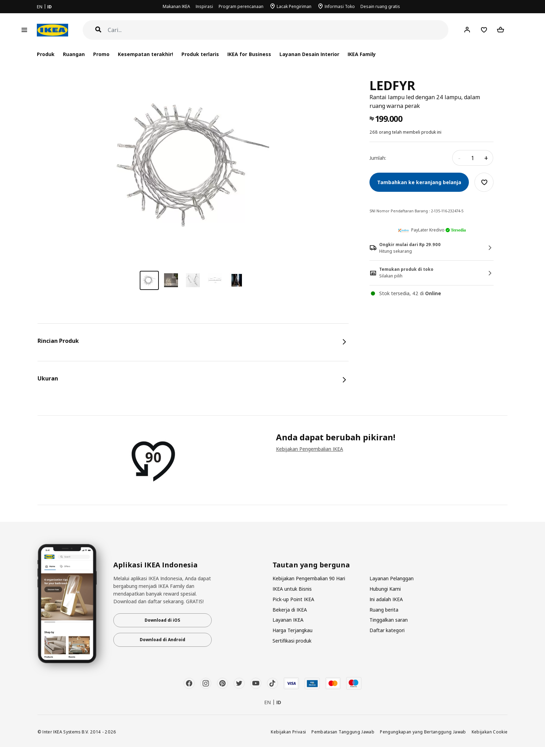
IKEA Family (362, 54)
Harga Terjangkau (292, 630)
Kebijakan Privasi (288, 731)
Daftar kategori (387, 630)
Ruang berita (383, 609)
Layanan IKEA (287, 619)
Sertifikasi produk (291, 640)
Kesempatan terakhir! (145, 54)
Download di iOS (162, 620)
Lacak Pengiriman (294, 6)
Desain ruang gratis (380, 6)
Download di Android (162, 640)
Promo (101, 54)
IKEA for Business (249, 54)
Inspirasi (204, 6)
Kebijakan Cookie (490, 731)
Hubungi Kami (385, 588)
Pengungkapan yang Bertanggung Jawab (423, 731)
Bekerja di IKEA (289, 609)
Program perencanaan (241, 6)
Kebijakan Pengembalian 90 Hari (308, 578)
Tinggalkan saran (388, 619)
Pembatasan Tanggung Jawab (342, 731)
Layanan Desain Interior (309, 54)
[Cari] (278, 30)
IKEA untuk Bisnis (292, 588)
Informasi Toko (340, 6)
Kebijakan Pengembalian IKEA (309, 449)
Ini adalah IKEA (386, 599)
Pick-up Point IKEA (293, 599)
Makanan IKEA (176, 6)
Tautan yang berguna (311, 565)
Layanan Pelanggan (391, 578)
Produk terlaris (200, 54)
